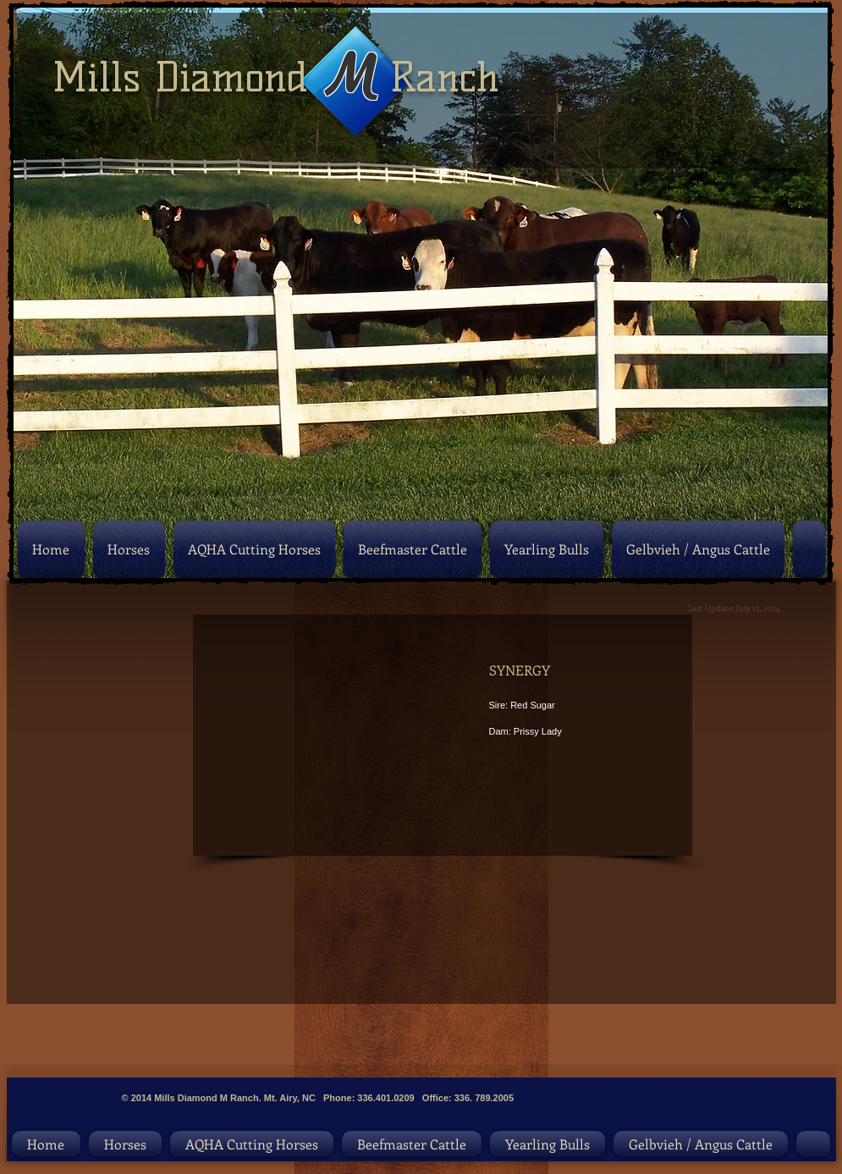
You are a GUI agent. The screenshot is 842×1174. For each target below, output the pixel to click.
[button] (277, 733)
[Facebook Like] (604, 1082)
